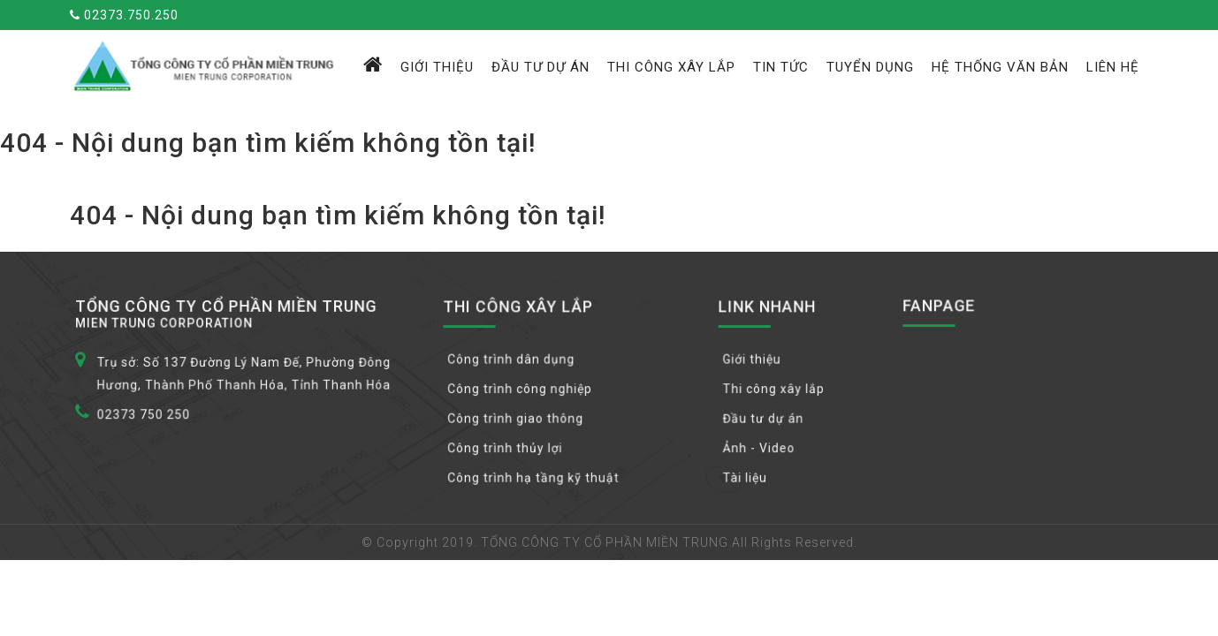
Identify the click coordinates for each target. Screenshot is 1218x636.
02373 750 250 (149, 414)
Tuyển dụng (870, 67)
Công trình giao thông (519, 419)
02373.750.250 (124, 15)
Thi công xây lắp (671, 67)
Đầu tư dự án (540, 67)
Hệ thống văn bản (1000, 67)
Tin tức (781, 67)
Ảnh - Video (763, 448)
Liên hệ (1112, 67)
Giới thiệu (437, 67)
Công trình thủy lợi (509, 448)
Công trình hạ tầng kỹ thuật (537, 477)
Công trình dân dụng (515, 360)
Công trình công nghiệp (524, 389)
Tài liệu (749, 477)
